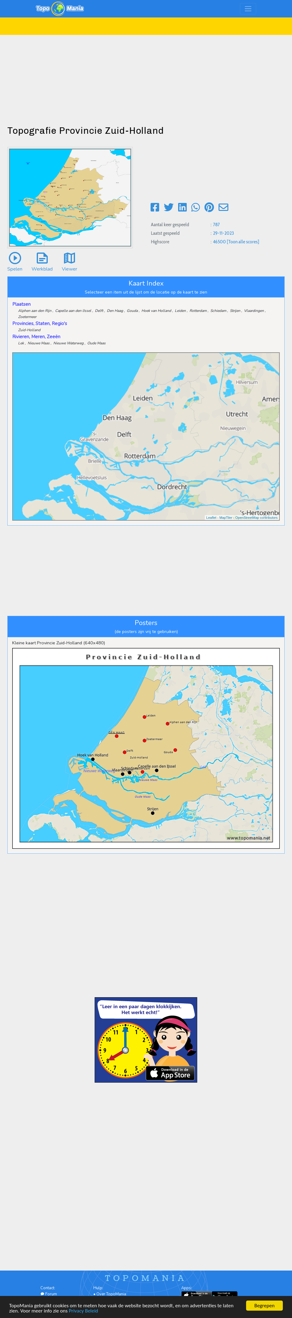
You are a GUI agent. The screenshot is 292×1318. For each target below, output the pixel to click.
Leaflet (211, 517)
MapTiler (225, 517)
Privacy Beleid (83, 1311)
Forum (48, 1294)
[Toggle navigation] (248, 8)
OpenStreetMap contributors (256, 517)
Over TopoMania (111, 1294)
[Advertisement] (146, 78)
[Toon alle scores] (243, 242)
